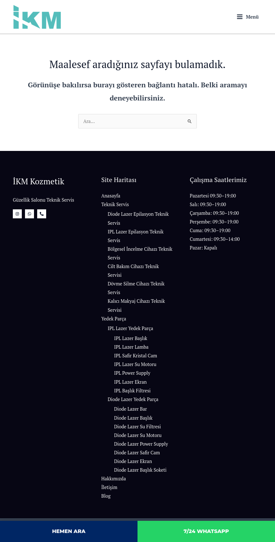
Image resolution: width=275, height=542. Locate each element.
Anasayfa (110, 196)
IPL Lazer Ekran (130, 382)
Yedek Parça (113, 319)
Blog (106, 496)
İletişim (109, 487)
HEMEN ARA (68, 531)
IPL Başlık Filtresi (132, 391)
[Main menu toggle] (247, 17)
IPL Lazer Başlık (130, 338)
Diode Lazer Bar (130, 409)
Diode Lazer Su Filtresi (137, 427)
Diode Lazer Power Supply (141, 444)
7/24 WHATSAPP (206, 531)
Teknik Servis (115, 204)
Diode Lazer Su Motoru (138, 435)
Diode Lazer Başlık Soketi (140, 470)
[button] (226, 221)
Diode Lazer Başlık (133, 418)
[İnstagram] (17, 213)
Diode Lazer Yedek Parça (133, 399)
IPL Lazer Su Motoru (135, 364)
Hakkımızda (113, 479)
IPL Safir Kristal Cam (135, 356)
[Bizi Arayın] (41, 213)
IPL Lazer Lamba (131, 347)
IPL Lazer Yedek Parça (130, 328)
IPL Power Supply (132, 373)
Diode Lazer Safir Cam (137, 453)
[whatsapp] (29, 213)
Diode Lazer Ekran (133, 461)
